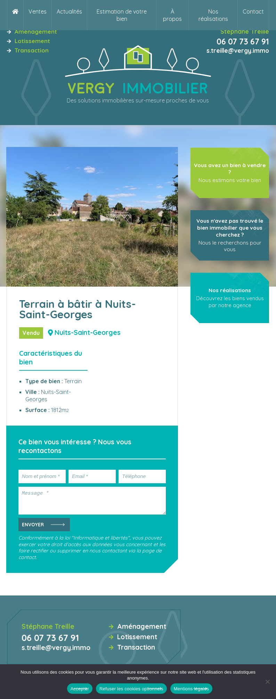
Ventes (38, 11)
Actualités (69, 11)
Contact (253, 11)
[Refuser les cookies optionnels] (267, 681)
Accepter (80, 688)
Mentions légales (191, 688)
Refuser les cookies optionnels (131, 688)
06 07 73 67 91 (243, 41)
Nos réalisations (213, 15)
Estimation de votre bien (122, 15)
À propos (172, 15)
